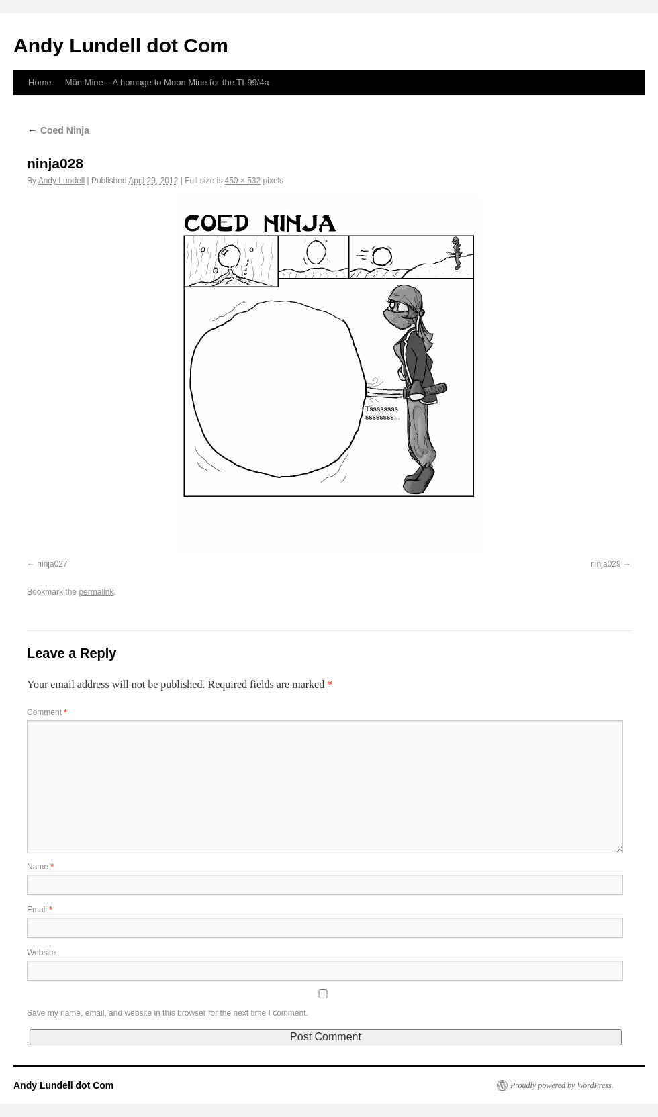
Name (40, 866)
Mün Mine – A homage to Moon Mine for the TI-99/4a (167, 82)
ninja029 (605, 564)
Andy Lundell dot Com (120, 45)
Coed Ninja (58, 130)
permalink (96, 592)
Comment (47, 712)
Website (41, 952)
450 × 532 (243, 180)
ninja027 (52, 564)
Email (39, 909)
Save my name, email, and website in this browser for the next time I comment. (167, 1013)
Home (40, 82)
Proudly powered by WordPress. (562, 1085)
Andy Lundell (61, 180)
